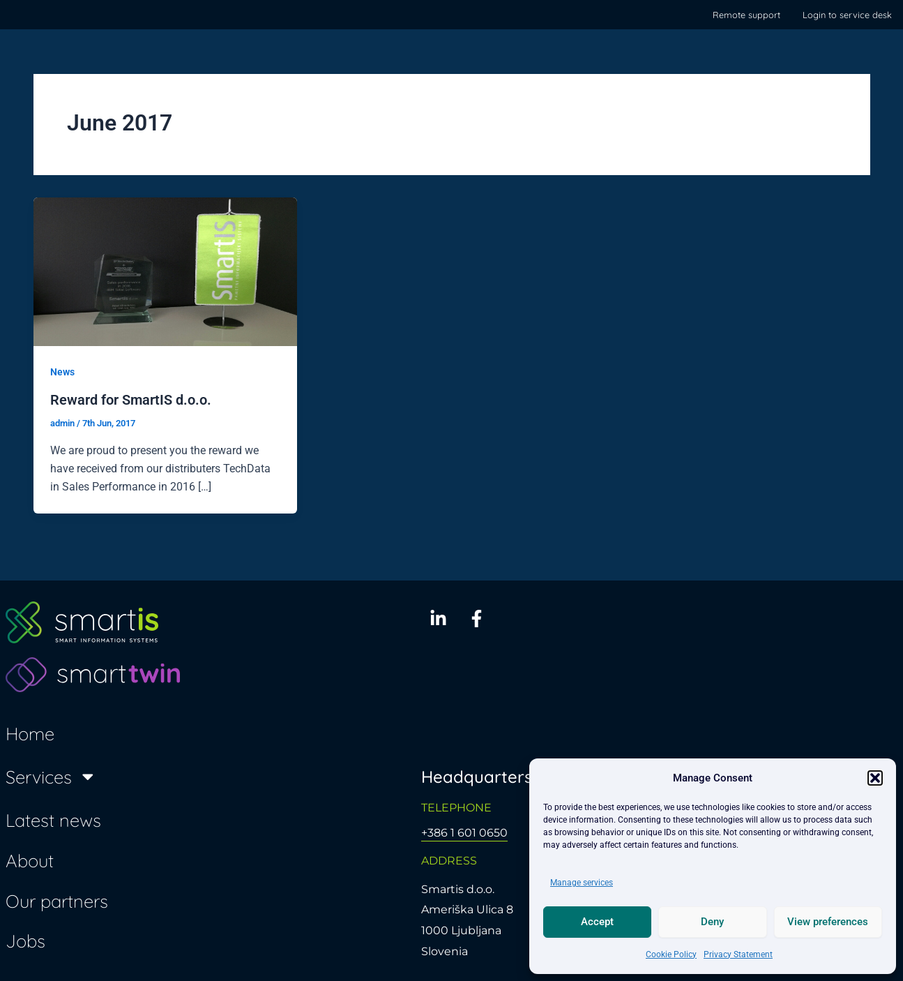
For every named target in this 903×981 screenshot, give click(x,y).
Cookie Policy (671, 954)
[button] (875, 778)
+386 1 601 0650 (464, 832)
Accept (597, 921)
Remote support (746, 14)
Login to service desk (847, 14)
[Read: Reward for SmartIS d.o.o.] (165, 271)
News (62, 371)
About (30, 859)
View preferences (827, 921)
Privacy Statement (738, 954)
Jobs (25, 940)
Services (51, 776)
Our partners (57, 900)
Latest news (53, 820)
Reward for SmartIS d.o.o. (130, 399)
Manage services (581, 883)
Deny (712, 921)
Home (30, 732)
